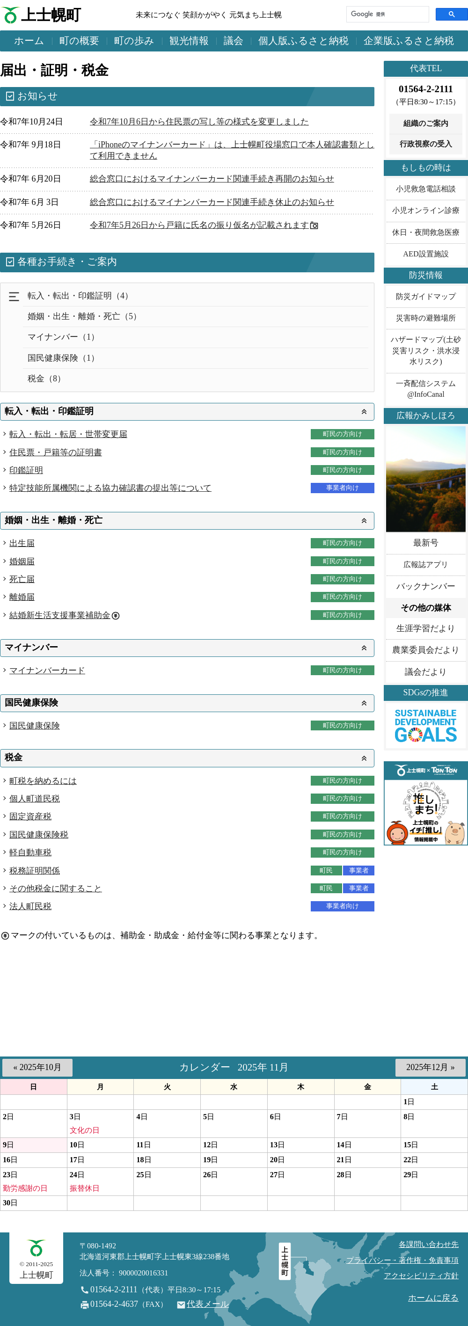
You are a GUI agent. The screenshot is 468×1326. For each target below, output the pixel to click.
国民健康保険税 (38, 834)
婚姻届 (22, 561)
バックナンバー (425, 586)
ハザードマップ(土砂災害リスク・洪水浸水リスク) (426, 350)
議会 (233, 40)
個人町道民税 (34, 798)
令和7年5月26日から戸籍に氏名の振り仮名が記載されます (199, 225)
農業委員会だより (426, 650)
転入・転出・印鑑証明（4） (80, 295)
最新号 (426, 542)
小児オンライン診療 (426, 210)
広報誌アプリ (425, 565)
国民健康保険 (34, 725)
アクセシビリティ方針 (421, 1276)
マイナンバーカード (47, 670)
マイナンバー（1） (63, 337)
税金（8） (47, 378)
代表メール (208, 1304)
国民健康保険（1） (63, 358)
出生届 (22, 543)
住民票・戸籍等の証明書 (55, 452)
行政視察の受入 (426, 144)
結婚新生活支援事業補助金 (59, 615)
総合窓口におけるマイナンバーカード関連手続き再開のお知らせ (212, 178)
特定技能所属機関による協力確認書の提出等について (110, 488)
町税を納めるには (43, 781)
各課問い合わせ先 (429, 1244)
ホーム (29, 40)
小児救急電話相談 (426, 189)
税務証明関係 (34, 870)
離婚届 (22, 597)
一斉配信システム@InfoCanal (426, 389)
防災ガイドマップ (426, 296)
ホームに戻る (433, 1298)
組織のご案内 (425, 123)
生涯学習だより (425, 628)
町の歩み (134, 40)
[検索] (387, 14)
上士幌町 (51, 15)
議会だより (426, 672)
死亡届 (22, 579)
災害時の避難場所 (426, 318)
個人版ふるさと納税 (303, 40)
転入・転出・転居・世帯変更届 (68, 434)
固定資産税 (30, 816)
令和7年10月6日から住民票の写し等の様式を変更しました (199, 121)
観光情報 (189, 40)
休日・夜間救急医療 (426, 232)
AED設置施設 (425, 254)
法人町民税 (30, 906)
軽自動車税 (30, 852)
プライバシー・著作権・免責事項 (402, 1260)
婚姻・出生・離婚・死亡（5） (84, 316)
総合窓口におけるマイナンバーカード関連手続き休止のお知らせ (212, 202)
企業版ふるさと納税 (409, 40)
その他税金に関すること (55, 888)
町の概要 (79, 40)
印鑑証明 (26, 470)
